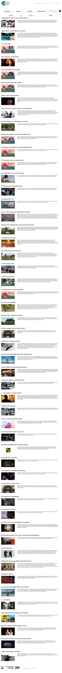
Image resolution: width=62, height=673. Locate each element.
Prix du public (47, 3)
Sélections (18, 11)
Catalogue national (39, 3)
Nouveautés (7, 11)
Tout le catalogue (41, 11)
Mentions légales (26, 668)
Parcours (31, 15)
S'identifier (57, 3)
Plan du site (33, 668)
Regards (51, 15)
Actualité (11, 15)
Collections (29, 11)
